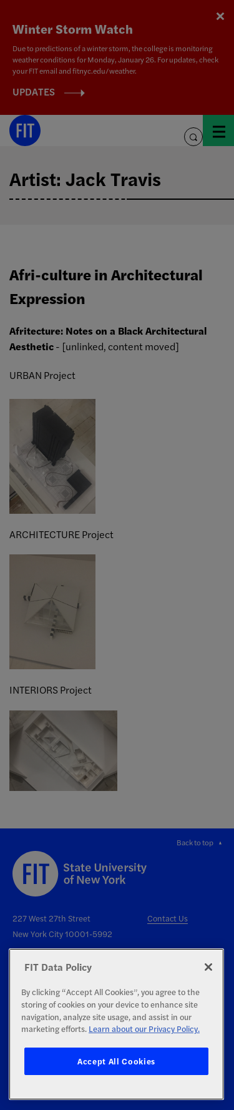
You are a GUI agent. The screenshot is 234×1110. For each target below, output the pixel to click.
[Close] (208, 967)
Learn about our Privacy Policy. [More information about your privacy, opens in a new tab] (144, 1028)
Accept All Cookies (116, 1061)
